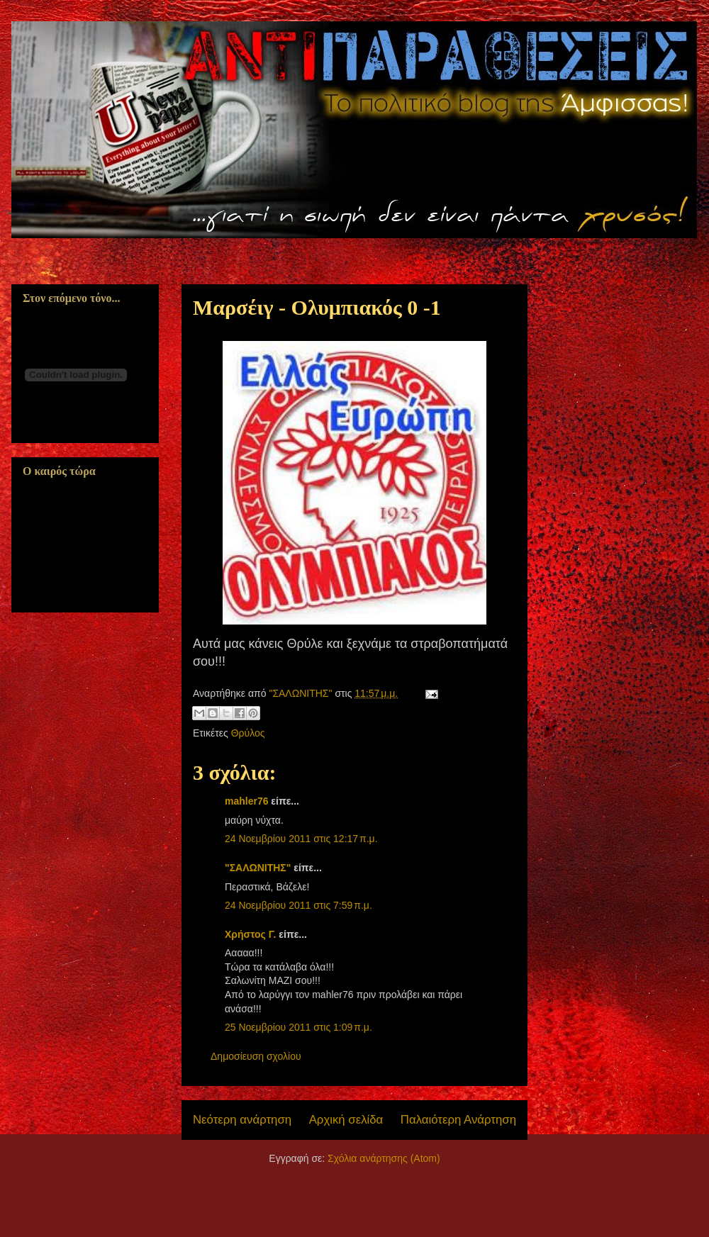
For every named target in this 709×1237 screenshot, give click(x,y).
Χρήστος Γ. (250, 934)
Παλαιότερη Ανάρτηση (458, 1119)
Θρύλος (248, 733)
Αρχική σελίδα (346, 1119)
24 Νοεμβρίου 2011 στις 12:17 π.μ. (301, 838)
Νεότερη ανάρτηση (242, 1119)
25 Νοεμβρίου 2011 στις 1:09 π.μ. (298, 1027)
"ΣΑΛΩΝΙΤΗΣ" (258, 867)
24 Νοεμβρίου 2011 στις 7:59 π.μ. (298, 905)
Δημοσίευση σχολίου (256, 1056)
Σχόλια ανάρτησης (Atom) (384, 1158)
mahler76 (246, 801)
